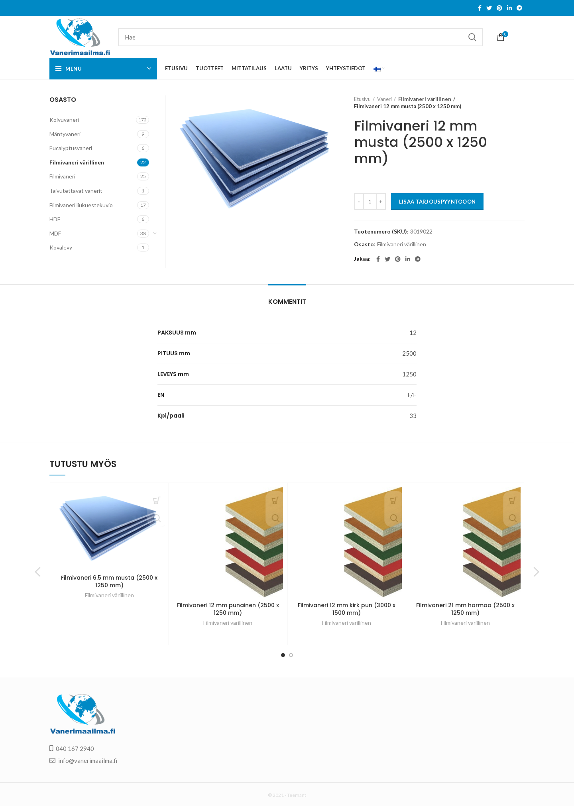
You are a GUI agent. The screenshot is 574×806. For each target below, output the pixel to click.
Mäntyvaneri (65, 134)
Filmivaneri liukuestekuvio (81, 205)
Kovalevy (60, 247)
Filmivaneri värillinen (421, 99)
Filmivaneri (62, 176)
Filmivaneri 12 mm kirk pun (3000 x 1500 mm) (346, 609)
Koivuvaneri (64, 119)
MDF (55, 233)
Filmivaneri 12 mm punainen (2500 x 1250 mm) (228, 609)
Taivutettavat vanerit (75, 190)
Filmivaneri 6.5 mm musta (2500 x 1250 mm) (109, 582)
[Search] (300, 37)
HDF (54, 219)
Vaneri (384, 99)
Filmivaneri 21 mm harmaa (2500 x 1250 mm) (465, 609)
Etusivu (362, 99)
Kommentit (287, 301)
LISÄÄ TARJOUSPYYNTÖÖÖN (437, 201)
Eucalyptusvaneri (70, 148)
